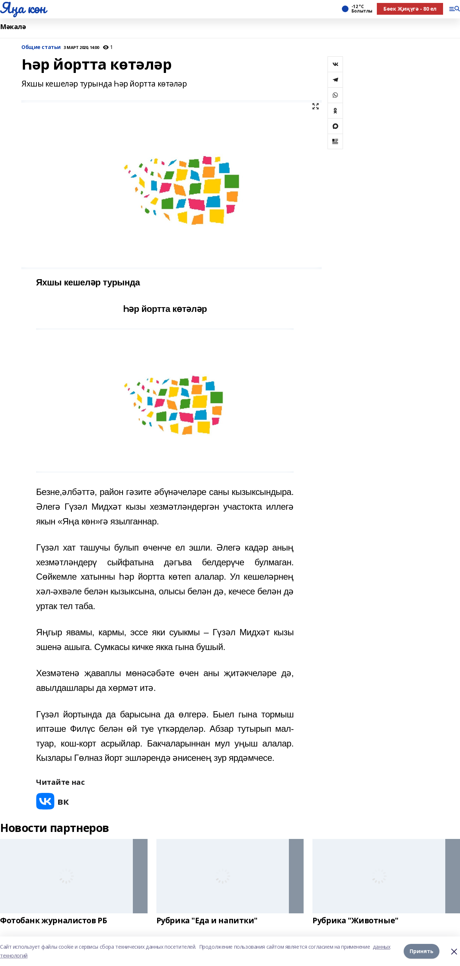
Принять (422, 951)
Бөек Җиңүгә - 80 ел (409, 8)
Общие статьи (41, 47)
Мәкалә (13, 27)
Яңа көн (23, 8)
